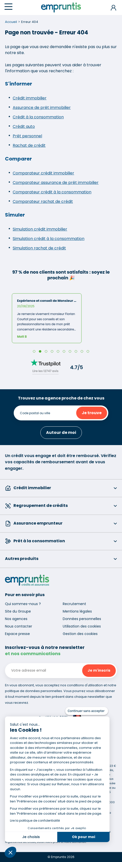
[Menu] (8, 6)
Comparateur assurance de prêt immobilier (56, 182)
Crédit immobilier (30, 98)
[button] (10, 852)
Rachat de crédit (29, 145)
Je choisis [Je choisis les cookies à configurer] (31, 836)
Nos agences (16, 618)
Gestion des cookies (80, 633)
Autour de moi (61, 432)
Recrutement (74, 603)
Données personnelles (82, 618)
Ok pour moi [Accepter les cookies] (83, 836)
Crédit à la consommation (38, 117)
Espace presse (17, 633)
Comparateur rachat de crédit (43, 201)
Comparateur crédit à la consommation (52, 192)
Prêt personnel (27, 136)
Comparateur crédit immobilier (43, 173)
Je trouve (92, 413)
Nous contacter (18, 626)
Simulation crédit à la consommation (48, 238)
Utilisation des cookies (82, 626)
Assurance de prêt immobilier (42, 107)
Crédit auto (24, 126)
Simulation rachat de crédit (39, 248)
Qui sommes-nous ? (23, 603)
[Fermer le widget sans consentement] (86, 711)
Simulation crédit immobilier (40, 229)
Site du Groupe (18, 611)
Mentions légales (77, 611)
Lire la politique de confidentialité (35, 820)
